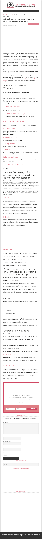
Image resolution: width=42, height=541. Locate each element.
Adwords (21, 534)
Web (4, 447)
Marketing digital (10, 534)
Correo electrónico (7, 441)
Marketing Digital (9, 14)
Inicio (4, 14)
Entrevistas (36, 534)
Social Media (16, 534)
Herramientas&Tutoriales (28, 534)
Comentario (5, 422)
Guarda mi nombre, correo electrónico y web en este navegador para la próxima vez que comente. (20, 455)
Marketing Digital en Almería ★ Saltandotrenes (21, 5)
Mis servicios (4, 534)
